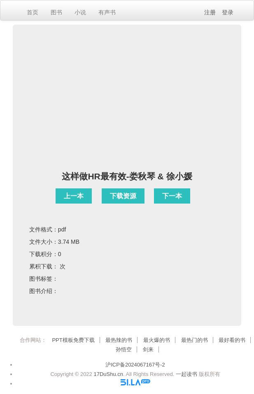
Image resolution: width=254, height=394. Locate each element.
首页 (32, 12)
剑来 (148, 349)
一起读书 (186, 374)
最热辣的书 (118, 340)
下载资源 (123, 195)
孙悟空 (124, 349)
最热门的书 (194, 340)
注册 (210, 12)
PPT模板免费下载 (73, 340)
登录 (227, 12)
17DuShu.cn (108, 374)
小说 (80, 12)
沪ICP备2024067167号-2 (135, 365)
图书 (56, 12)
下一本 (172, 195)
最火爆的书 (156, 340)
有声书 (107, 12)
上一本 (74, 195)
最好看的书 (232, 340)
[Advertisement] (127, 105)
